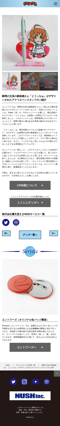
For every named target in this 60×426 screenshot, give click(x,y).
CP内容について (27, 185)
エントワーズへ (26, 347)
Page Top (57, 373)
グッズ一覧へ (30, 234)
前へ (6, 233)
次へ (54, 233)
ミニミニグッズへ (28, 202)
